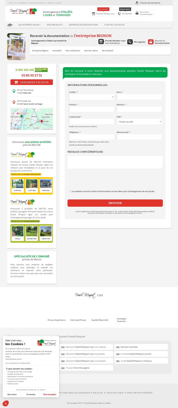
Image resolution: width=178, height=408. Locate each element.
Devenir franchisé (38, 3)
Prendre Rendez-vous (101, 12)
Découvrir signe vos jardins (85, 354)
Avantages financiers (121, 311)
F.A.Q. (13, 3)
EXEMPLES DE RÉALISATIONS (85, 24)
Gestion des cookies (114, 388)
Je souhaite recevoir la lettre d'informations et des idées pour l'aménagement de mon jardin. (113, 191)
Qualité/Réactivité (99, 312)
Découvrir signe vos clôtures (86, 347)
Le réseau (136, 354)
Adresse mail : (124, 132)
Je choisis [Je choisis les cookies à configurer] (17, 394)
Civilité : (73, 92)
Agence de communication (79, 388)
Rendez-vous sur (25, 174)
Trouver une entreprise (146, 3)
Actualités (23, 3)
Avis (91, 50)
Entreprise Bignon (40, 50)
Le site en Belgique (136, 361)
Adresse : (121, 104)
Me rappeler (123, 12)
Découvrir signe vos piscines (86, 361)
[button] (5, 403)
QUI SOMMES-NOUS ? (31, 24)
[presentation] (115, 182)
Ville (119, 116)
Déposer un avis (56, 3)
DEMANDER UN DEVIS (31, 82)
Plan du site (98, 388)
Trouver (78, 368)
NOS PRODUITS (56, 24)
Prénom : (73, 104)
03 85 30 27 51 (31, 75)
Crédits (64, 388)
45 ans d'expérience (57, 312)
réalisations (73, 50)
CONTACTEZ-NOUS (116, 24)
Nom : (120, 92)
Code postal (75, 116)
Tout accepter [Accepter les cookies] (36, 394)
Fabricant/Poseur (78, 312)
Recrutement (107, 50)
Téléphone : (75, 132)
